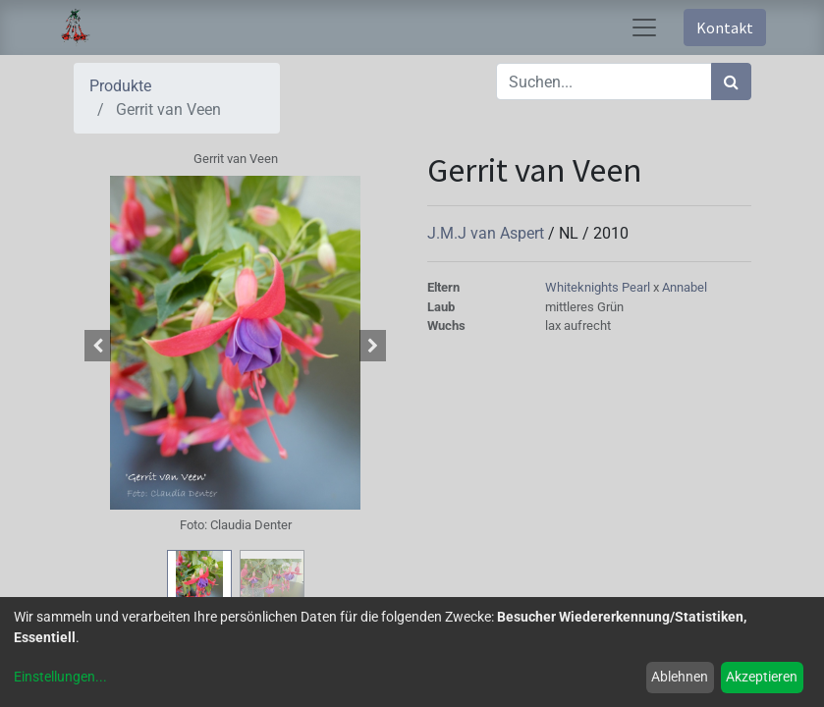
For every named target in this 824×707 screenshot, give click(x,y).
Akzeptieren (761, 676)
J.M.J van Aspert (487, 233)
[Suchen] (731, 81)
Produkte (120, 86)
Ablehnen (679, 676)
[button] (98, 345)
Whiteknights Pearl (599, 287)
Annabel (684, 287)
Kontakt (724, 27)
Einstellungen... (60, 676)
